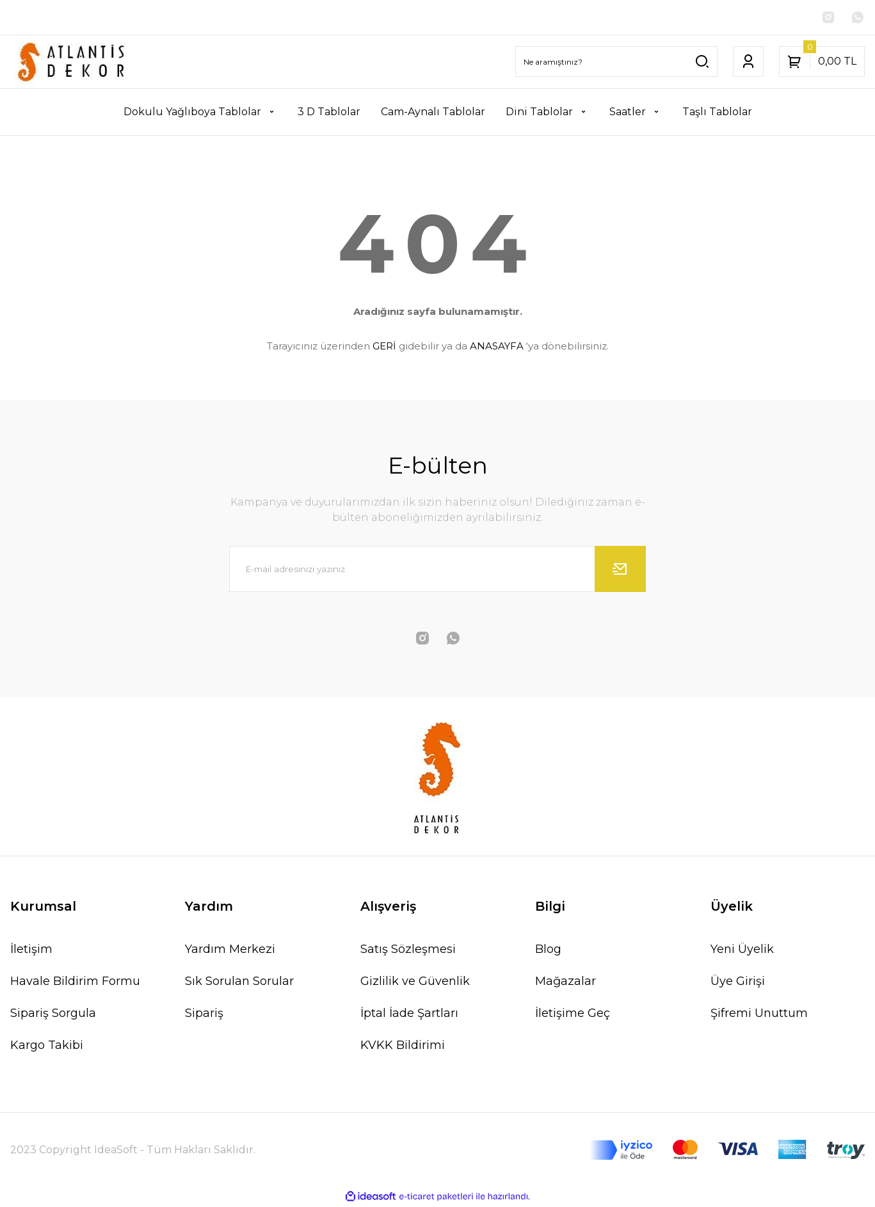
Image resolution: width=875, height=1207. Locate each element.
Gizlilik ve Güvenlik (415, 982)
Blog (548, 950)
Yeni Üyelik (742, 950)
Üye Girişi (737, 982)
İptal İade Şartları (409, 1014)
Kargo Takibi (46, 1046)
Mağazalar (565, 982)
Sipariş (204, 1014)
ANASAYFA (497, 347)
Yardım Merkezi (230, 950)
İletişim (31, 950)
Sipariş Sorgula (53, 1014)
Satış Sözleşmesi (408, 950)
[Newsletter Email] (437, 570)
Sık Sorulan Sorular (239, 982)
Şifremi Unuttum (759, 1014)
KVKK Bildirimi (402, 1046)
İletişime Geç (572, 1014)
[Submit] (620, 570)
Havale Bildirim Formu (75, 982)
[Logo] (73, 63)
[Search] (616, 62)
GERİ (384, 347)
